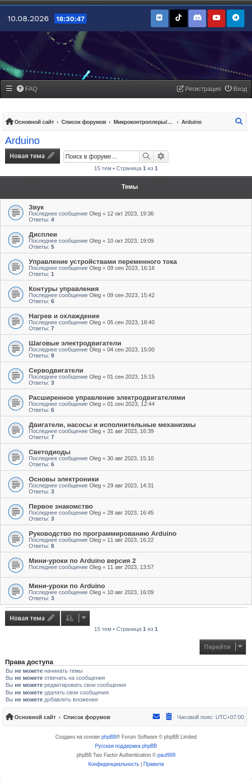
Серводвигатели (56, 370)
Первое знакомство (61, 506)
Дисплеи (43, 234)
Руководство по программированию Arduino (102, 533)
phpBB (108, 737)
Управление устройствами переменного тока (103, 261)
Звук (36, 207)
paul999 (167, 755)
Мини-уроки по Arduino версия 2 (82, 560)
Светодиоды (50, 452)
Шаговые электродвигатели (75, 343)
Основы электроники (64, 479)
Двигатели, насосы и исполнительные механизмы (112, 425)
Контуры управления (64, 289)
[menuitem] (27, 89)
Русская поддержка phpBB (126, 746)
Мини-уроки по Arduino (67, 586)
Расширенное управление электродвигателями (107, 397)
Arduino (22, 140)
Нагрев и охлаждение (64, 316)
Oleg (95, 213)
